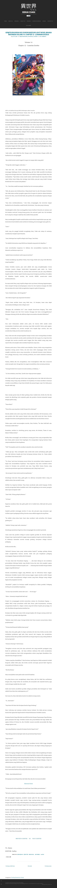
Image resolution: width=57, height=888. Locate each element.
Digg (42, 854)
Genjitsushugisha (23, 36)
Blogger (22, 882)
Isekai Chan (14, 882)
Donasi (44, 21)
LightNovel (30, 36)
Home (5, 21)
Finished (29, 21)
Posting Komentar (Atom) (17, 877)
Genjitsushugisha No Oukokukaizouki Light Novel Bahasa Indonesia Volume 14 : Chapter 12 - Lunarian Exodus (28, 33)
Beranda (30, 866)
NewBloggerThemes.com (25, 883)
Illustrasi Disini (28, 783)
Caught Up (22, 21)
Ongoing (16, 21)
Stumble (37, 854)
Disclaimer (28, 25)
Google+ (31, 854)
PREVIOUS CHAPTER (21, 838)
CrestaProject (11, 883)
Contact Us (50, 21)
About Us (10, 21)
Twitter (26, 854)
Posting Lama (48, 866)
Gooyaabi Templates (39, 883)
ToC (30, 838)
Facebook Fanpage (36, 21)
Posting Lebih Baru (10, 866)
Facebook (20, 854)
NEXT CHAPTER (36, 838)
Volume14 (35, 36)
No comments (43, 36)
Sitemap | (43, 884)
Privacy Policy (48, 884)
